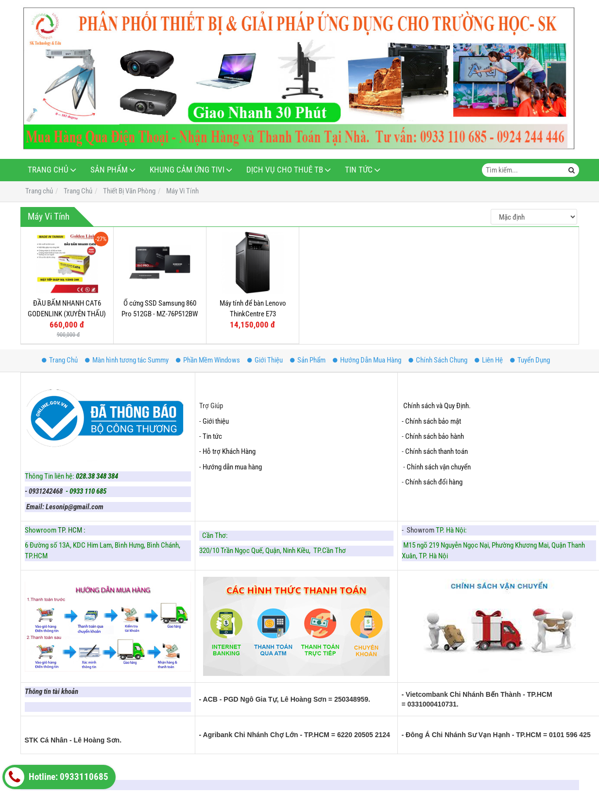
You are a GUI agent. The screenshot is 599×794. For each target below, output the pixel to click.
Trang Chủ (48, 169)
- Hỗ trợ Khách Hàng (227, 451)
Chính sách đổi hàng (434, 482)
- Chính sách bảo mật (432, 421)
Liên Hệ (489, 360)
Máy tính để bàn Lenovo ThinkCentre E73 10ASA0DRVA (253, 313)
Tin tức (212, 436)
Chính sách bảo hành (434, 436)
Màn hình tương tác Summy (127, 360)
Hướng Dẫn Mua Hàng (367, 360)
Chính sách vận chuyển (439, 467)
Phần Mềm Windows (208, 360)
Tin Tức (359, 169)
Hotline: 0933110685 (56, 777)
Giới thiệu (216, 421)
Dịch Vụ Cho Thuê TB (284, 169)
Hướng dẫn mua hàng (232, 467)
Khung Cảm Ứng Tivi (187, 169)
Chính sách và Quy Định (436, 405)
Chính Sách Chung (438, 360)
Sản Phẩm (109, 169)
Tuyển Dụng (530, 360)
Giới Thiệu (265, 360)
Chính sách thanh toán (436, 451)
